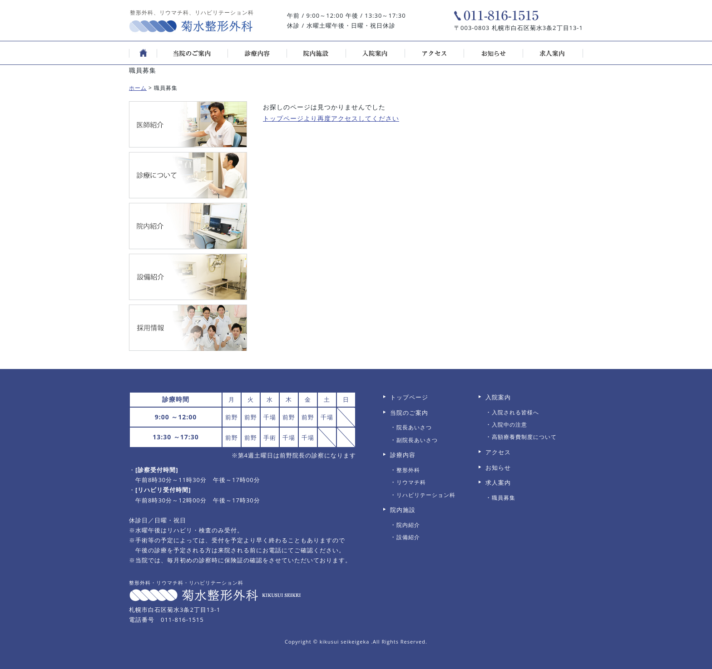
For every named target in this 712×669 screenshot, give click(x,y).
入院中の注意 (509, 424)
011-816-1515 (182, 619)
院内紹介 (408, 525)
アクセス (498, 452)
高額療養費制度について (524, 437)
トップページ (409, 397)
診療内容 (402, 455)
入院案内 (498, 397)
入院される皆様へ (515, 412)
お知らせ (498, 467)
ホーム (138, 88)
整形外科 (408, 470)
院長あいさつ (414, 427)
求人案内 (498, 482)
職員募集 (503, 498)
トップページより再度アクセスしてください (331, 118)
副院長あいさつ (417, 440)
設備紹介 (408, 537)
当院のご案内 (409, 412)
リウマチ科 (411, 482)
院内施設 (402, 510)
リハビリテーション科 (425, 495)
